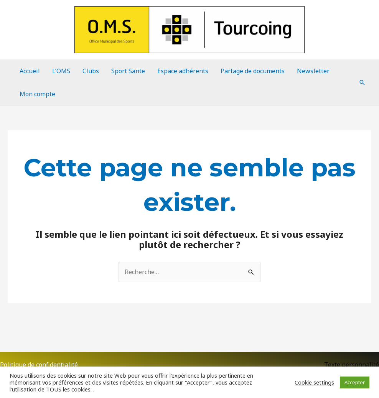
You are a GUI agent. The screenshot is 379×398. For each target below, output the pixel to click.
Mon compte (37, 94)
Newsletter (313, 71)
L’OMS (61, 71)
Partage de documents (253, 71)
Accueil (30, 71)
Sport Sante (128, 71)
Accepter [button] (354, 382)
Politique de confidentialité (39, 364)
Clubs (90, 71)
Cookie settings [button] (314, 382)
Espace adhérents (182, 71)
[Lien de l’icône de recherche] (362, 82)
